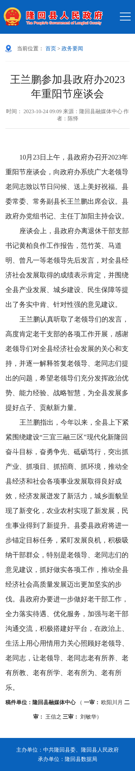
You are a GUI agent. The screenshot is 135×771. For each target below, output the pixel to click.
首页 (50, 48)
